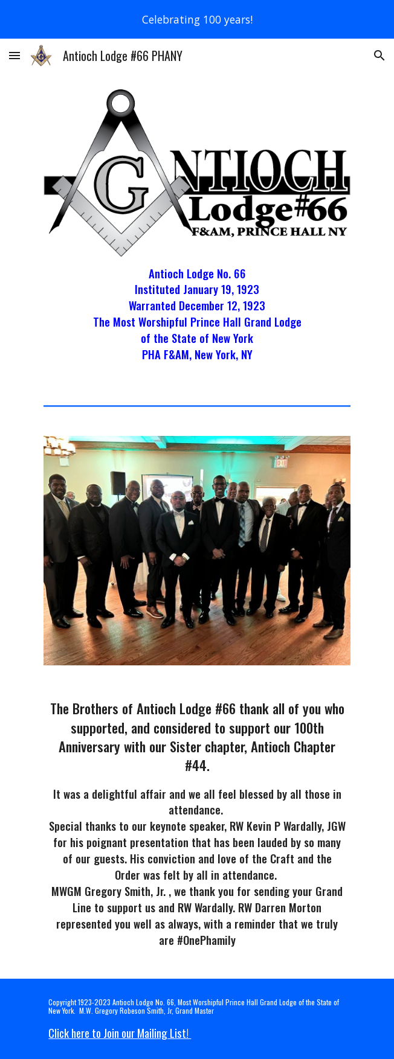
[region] (197, 19)
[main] (197, 314)
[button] (14, 55)
